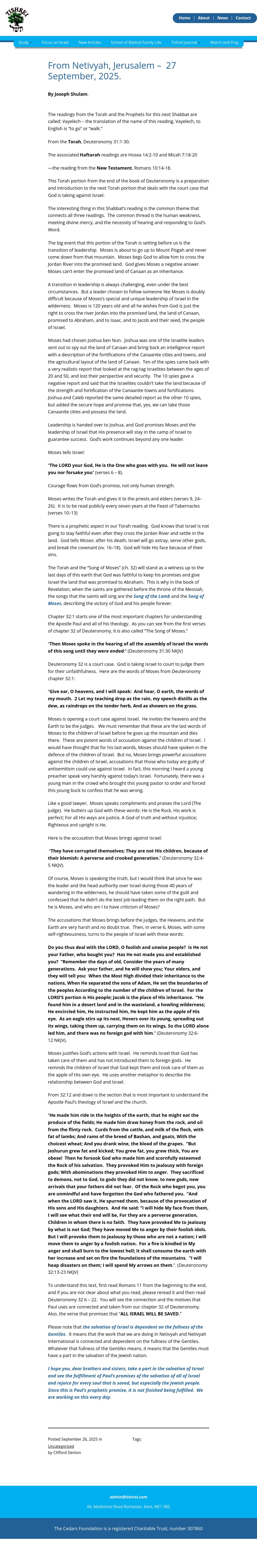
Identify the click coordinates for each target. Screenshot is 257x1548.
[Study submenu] (30, 42)
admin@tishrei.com (128, 1497)
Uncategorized (61, 1446)
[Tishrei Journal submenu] (199, 42)
